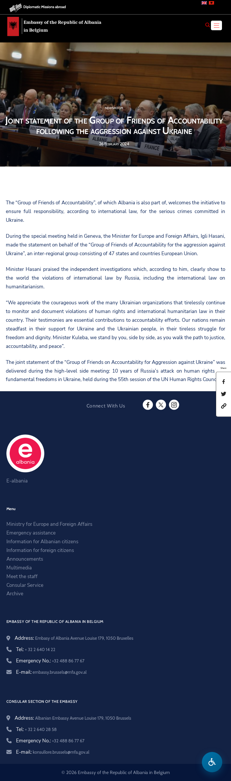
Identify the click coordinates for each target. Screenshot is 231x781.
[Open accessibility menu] (212, 762)
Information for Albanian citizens (42, 541)
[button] (223, 405)
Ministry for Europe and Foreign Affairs (49, 524)
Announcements (24, 559)
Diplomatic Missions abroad (44, 7)
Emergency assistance (31, 533)
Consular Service (24, 585)
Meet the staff (22, 576)
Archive (14, 593)
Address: (74, 638)
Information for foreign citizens (40, 550)
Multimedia (19, 567)
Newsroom (114, 108)
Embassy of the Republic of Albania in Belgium (62, 26)
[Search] (208, 25)
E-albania (17, 481)
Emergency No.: (50, 660)
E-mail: (51, 672)
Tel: (35, 649)
